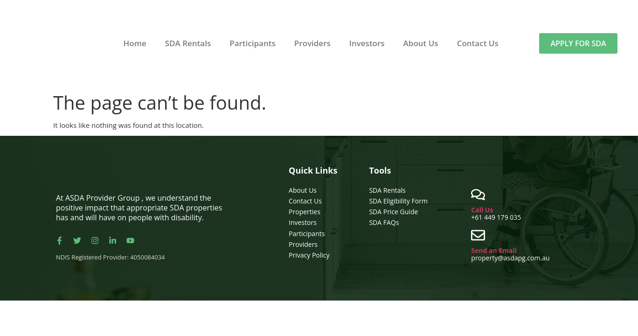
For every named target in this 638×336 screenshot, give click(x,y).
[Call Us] (478, 195)
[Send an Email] (478, 235)
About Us (420, 43)
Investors (367, 43)
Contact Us (478, 43)
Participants (252, 43)
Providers (312, 43)
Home (135, 43)
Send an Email (494, 250)
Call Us (482, 209)
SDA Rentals (188, 43)
